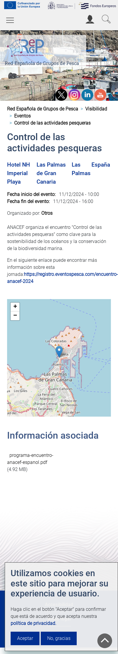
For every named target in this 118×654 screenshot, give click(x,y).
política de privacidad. (33, 623)
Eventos (22, 116)
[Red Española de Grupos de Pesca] (26, 47)
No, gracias (59, 638)
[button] (59, 352)
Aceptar (25, 638)
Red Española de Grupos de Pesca (42, 63)
